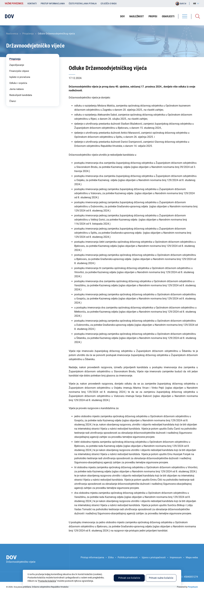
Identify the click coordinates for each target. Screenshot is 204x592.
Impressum (176, 557)
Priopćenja (28, 33)
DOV (122, 16)
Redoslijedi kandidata (20, 95)
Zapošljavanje (16, 65)
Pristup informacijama (53, 3)
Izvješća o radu (109, 3)
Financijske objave (19, 71)
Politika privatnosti (128, 557)
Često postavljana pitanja (83, 3)
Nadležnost (136, 16)
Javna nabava (16, 89)
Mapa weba (192, 557)
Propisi (153, 16)
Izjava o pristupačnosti (154, 557)
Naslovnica (12, 33)
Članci (12, 101)
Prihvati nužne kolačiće (161, 577)
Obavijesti (168, 16)
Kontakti (32, 3)
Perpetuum (193, 587)
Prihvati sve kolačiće (129, 577)
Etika (111, 557)
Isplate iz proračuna (19, 77)
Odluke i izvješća (18, 83)
